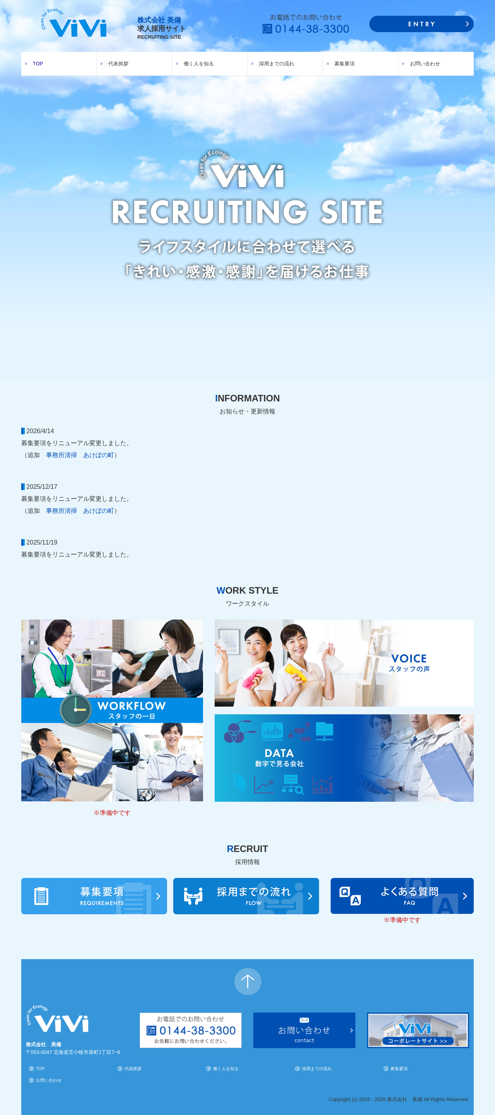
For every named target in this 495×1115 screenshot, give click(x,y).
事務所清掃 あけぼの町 (80, 455)
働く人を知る (199, 64)
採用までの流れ (276, 64)
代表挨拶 (118, 64)
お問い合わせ (425, 64)
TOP (38, 64)
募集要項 (345, 64)
